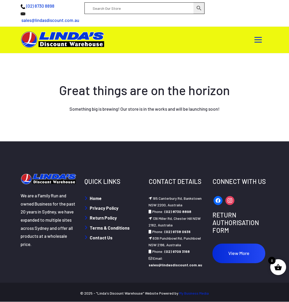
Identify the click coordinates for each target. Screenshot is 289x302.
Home (96, 198)
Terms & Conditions (110, 227)
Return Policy (103, 217)
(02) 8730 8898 (40, 5)
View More (238, 253)
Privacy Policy (104, 208)
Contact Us (101, 237)
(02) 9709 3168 (177, 251)
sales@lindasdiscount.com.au (50, 20)
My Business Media (194, 293)
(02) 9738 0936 (177, 231)
